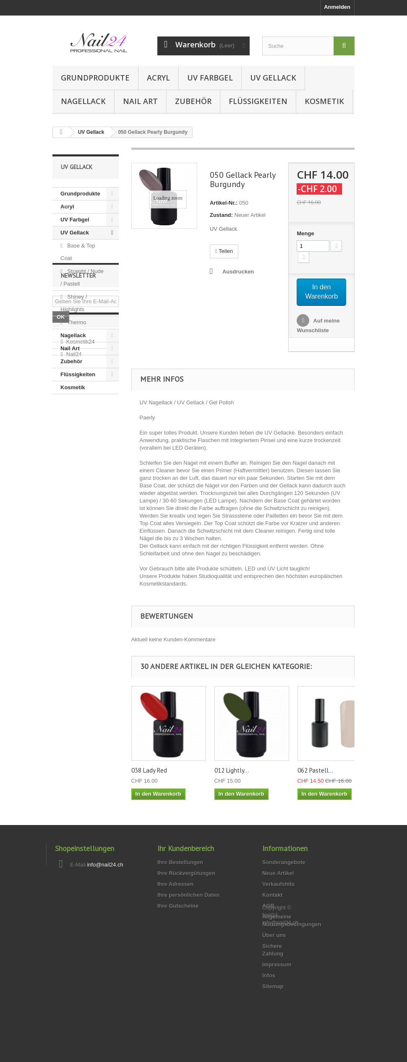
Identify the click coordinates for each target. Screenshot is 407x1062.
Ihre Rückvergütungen (186, 873)
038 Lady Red (149, 770)
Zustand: (221, 215)
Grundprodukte (95, 78)
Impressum (276, 964)
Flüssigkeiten (258, 101)
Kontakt (272, 895)
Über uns (274, 935)
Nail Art (140, 101)
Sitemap (273, 986)
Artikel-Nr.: (223, 203)
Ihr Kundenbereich (185, 848)
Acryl (158, 78)
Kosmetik (324, 101)
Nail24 (74, 517)
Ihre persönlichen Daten (188, 895)
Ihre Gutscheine (177, 906)
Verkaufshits (278, 884)
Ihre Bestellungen (180, 862)
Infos (268, 975)
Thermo (76, 322)
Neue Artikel (278, 873)
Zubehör (193, 101)
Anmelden (337, 7)
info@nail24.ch (105, 865)
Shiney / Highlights (73, 303)
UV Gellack (273, 78)
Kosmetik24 (80, 505)
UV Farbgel (210, 78)
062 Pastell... (315, 770)
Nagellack (83, 101)
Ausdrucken (238, 271)
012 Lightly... (231, 770)
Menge (305, 233)
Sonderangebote (283, 862)
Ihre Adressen (175, 884)
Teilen (224, 251)
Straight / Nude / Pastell (82, 277)
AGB (268, 906)
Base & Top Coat (77, 251)
